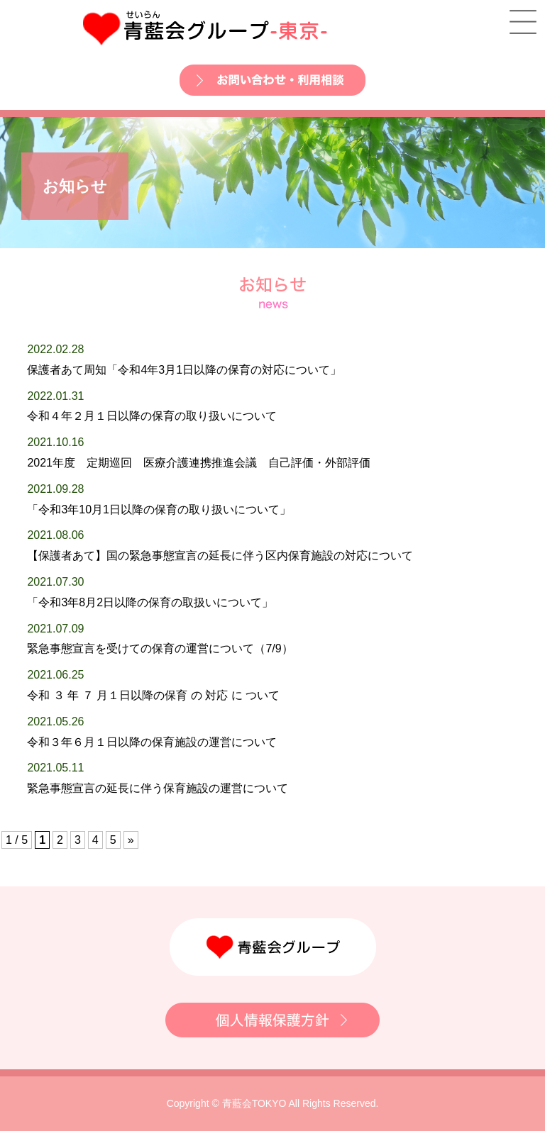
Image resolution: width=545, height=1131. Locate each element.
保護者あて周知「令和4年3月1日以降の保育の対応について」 (184, 370)
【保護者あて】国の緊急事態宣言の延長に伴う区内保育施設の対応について (220, 556)
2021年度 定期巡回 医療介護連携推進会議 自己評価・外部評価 (198, 463)
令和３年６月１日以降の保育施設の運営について (152, 742)
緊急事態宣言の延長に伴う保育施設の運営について (157, 788)
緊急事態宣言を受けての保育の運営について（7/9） (159, 648)
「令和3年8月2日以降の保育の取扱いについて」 (150, 602)
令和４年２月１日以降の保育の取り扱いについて (152, 416)
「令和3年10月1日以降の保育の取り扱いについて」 (159, 509)
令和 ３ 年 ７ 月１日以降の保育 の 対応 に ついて (153, 695)
